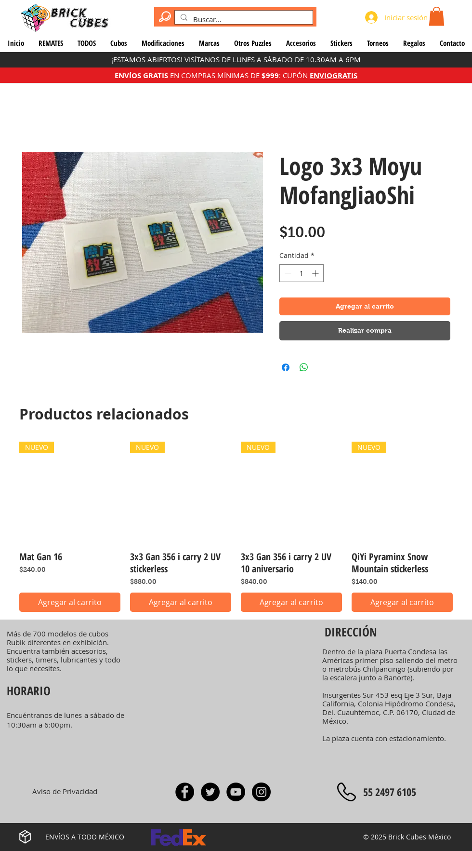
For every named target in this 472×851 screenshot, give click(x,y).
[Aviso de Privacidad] (65, 791)
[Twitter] (210, 792)
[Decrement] (287, 273)
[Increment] (316, 273)
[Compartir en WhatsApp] (304, 367)
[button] (437, 16)
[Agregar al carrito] (69, 602)
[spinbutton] (301, 273)
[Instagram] (261, 792)
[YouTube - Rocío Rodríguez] (235, 792)
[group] (236, 527)
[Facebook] (184, 792)
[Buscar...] (242, 19)
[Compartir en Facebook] (285, 367)
